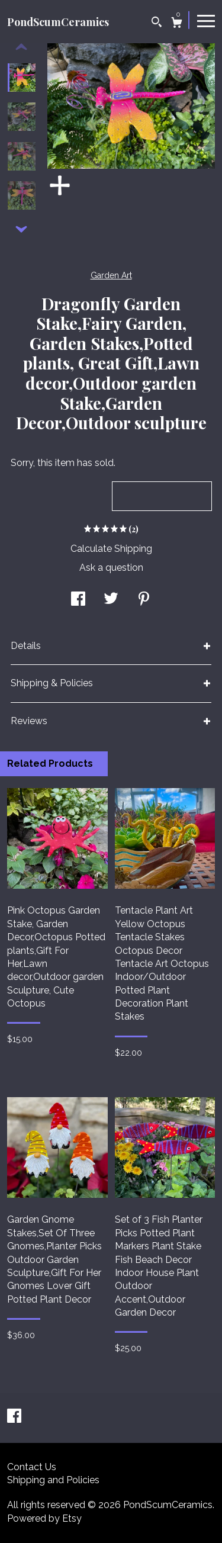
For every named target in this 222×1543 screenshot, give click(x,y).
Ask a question (111, 567)
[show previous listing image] (21, 47)
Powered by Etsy (44, 1518)
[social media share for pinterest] (144, 600)
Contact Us (31, 1467)
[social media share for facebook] (78, 600)
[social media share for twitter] (111, 600)
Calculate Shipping (111, 548)
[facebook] (14, 1417)
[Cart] (176, 24)
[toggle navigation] (206, 20)
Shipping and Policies (53, 1480)
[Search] (156, 23)
